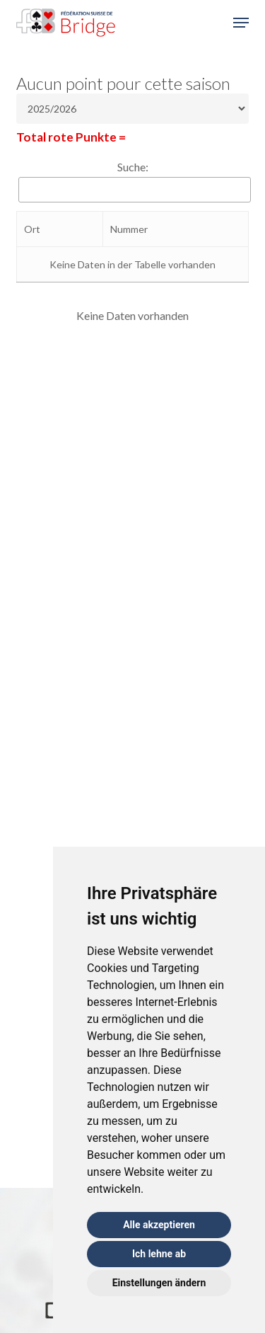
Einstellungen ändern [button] (159, 1282)
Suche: (132, 166)
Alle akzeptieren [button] (159, 1224)
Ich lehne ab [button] (159, 1253)
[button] (241, 23)
